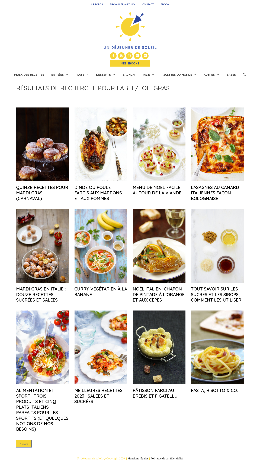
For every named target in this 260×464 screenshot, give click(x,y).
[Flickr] (145, 55)
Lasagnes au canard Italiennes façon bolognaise (215, 193)
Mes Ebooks (130, 63)
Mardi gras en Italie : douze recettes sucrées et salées (41, 294)
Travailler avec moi (122, 4)
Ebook (165, 4)
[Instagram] (129, 55)
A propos (97, 4)
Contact (148, 4)
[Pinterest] (137, 55)
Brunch (129, 74)
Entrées (61, 74)
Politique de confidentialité (167, 458)
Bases (231, 74)
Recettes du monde (181, 74)
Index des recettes (29, 74)
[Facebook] (113, 55)
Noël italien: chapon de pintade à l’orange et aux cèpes (159, 294)
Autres (213, 74)
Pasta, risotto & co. (214, 390)
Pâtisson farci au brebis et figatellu (155, 393)
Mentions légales (138, 458)
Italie (150, 74)
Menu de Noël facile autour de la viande (157, 190)
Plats (84, 74)
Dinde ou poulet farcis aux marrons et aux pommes (98, 193)
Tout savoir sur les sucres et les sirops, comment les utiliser (216, 294)
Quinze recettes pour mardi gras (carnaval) (42, 193)
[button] (244, 74)
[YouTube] (121, 55)
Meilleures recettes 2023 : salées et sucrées (98, 396)
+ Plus (24, 443)
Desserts (107, 74)
